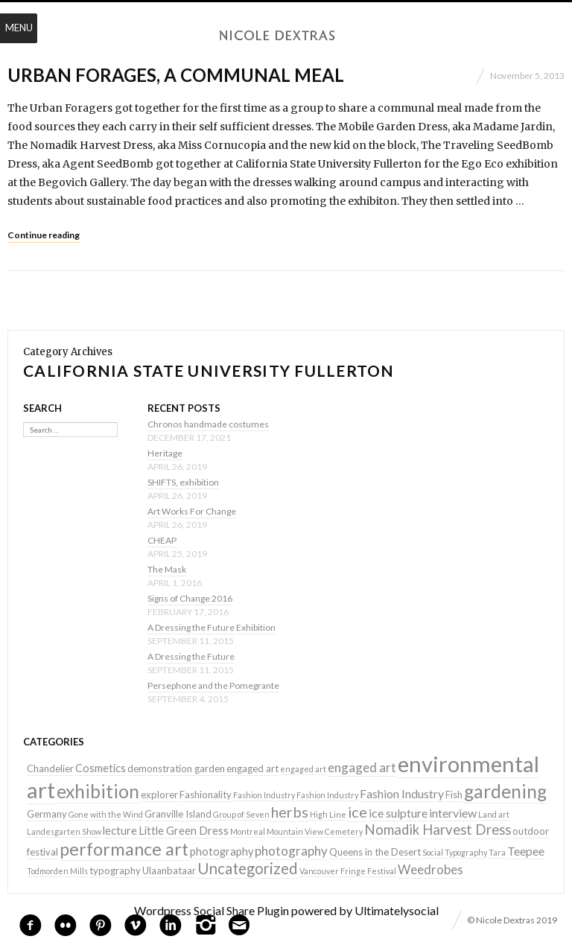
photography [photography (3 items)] (221, 851)
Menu (19, 28)
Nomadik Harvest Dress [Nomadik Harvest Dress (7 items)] (437, 829)
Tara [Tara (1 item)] (497, 852)
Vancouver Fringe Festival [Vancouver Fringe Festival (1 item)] (347, 871)
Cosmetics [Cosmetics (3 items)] (100, 768)
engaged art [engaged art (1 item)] (303, 769)
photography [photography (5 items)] (291, 851)
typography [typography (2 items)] (115, 870)
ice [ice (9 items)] (357, 812)
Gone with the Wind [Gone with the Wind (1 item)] (106, 814)
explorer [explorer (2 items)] (159, 794)
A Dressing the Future (191, 656)
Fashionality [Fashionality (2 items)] (205, 794)
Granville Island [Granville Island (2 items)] (178, 814)
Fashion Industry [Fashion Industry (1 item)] (264, 795)
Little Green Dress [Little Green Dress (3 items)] (184, 830)
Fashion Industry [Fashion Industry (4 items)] (402, 793)
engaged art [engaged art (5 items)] (362, 767)
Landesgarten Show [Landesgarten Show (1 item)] (64, 831)
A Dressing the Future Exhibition (211, 627)
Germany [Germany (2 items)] (47, 814)
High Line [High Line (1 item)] (328, 814)
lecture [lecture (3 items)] (120, 830)
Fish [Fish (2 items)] (454, 794)
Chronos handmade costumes (208, 424)
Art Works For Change (191, 511)
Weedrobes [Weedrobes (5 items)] (430, 869)
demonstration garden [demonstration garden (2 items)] (176, 768)
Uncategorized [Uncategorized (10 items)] (247, 868)
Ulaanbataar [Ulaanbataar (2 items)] (169, 870)
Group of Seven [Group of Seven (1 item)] (241, 814)
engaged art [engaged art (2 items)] (252, 768)
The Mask (166, 569)
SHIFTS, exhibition (183, 482)
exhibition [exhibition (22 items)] (98, 791)
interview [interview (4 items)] (453, 813)
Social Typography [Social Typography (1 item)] (454, 852)
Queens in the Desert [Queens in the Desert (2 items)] (375, 852)
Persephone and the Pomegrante (213, 685)
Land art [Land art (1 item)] (493, 814)
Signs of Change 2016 (189, 598)
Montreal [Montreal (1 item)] (247, 831)
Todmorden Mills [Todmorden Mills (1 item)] (57, 871)
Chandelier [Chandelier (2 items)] (50, 768)
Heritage (164, 453)
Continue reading (43, 235)
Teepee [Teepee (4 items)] (525, 851)
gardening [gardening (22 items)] (505, 791)
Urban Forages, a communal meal (175, 75)
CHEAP (162, 540)
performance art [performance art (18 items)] (124, 848)
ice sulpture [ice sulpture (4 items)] (398, 813)
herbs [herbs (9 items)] (289, 812)
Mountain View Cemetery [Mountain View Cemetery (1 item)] (315, 831)
